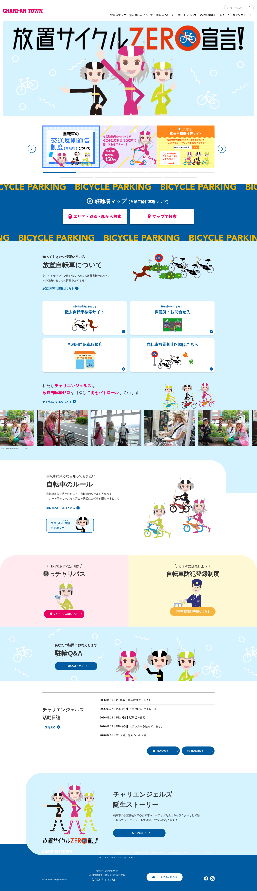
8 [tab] (131, 178)
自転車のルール (165, 15)
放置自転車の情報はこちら (60, 288)
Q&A (221, 15)
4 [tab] (148, 174)
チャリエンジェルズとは (59, 401)
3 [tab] (113, 174)
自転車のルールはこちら (63, 508)
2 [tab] (79, 174)
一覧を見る (51, 727)
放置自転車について (141, 15)
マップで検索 (162, 217)
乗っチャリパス (187, 15)
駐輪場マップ (118, 15)
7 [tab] (96, 178)
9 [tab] (165, 178)
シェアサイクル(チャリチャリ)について (116, 857)
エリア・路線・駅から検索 (95, 217)
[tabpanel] (71, 147)
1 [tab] (45, 174)
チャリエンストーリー (240, 15)
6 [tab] (62, 178)
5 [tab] (182, 174)
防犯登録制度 (207, 15)
